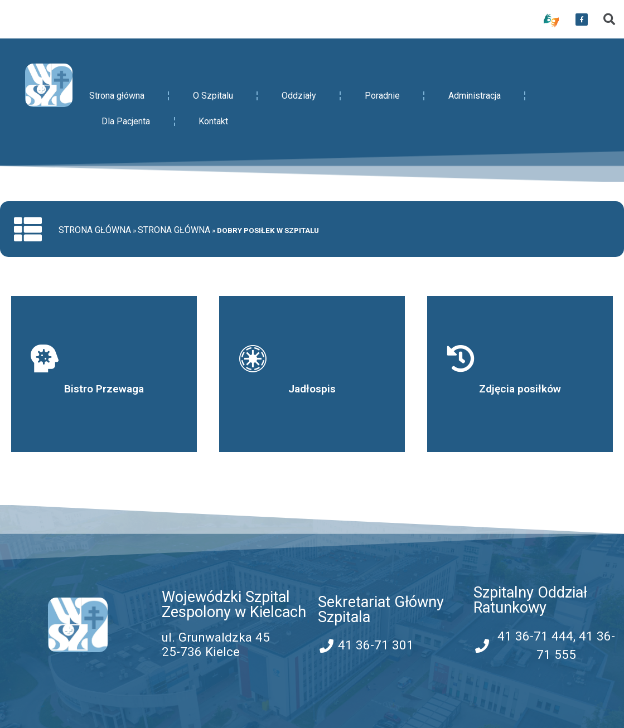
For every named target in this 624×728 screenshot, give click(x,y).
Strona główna (116, 95)
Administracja (474, 95)
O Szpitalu (213, 95)
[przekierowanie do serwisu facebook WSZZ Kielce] (581, 19)
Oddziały (299, 95)
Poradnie (382, 95)
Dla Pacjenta (125, 121)
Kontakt (213, 121)
